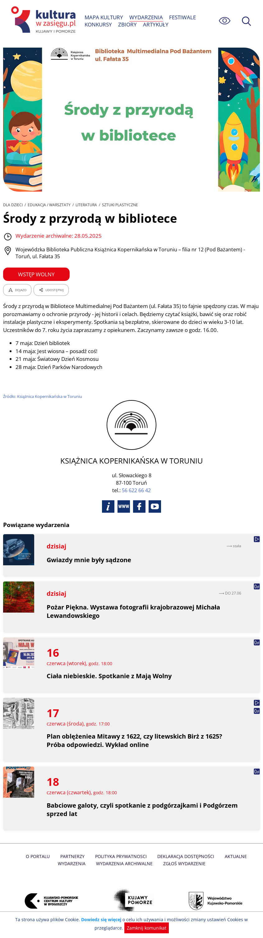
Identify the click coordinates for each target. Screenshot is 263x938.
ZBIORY (127, 24)
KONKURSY (98, 24)
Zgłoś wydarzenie (169, 863)
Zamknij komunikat (145, 928)
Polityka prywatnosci (106, 856)
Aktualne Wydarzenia (234, 856)
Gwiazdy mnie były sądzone (89, 560)
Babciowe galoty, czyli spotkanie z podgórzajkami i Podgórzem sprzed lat (143, 809)
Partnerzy (59, 856)
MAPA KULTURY (104, 17)
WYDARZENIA (146, 17)
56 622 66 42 (136, 490)
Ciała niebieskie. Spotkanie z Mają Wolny (109, 676)
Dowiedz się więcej (102, 919)
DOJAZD (17, 289)
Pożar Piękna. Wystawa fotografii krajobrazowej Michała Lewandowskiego (134, 611)
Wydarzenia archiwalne (110, 863)
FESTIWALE (182, 17)
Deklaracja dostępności (171, 856)
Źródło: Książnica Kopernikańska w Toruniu (43, 396)
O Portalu (25, 856)
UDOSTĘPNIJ (51, 289)
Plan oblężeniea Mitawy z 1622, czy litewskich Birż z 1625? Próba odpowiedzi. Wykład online (135, 740)
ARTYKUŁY (155, 24)
